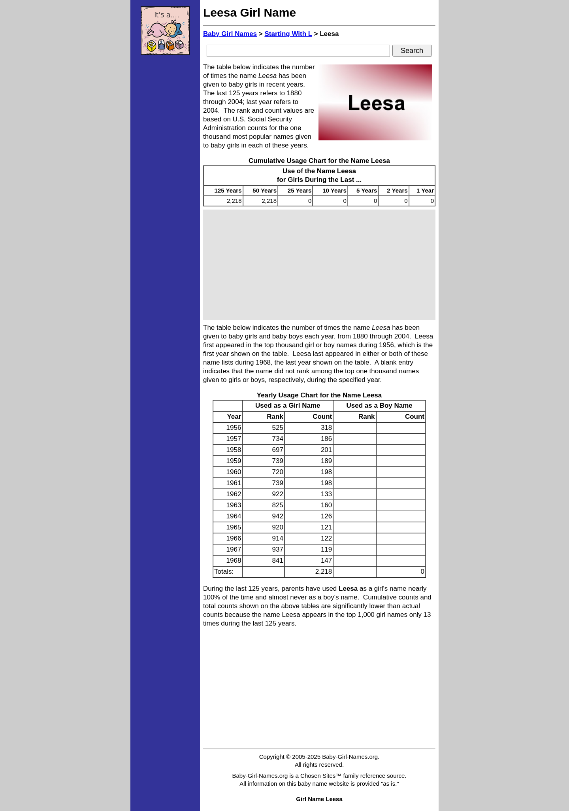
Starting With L (288, 34)
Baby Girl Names (230, 34)
